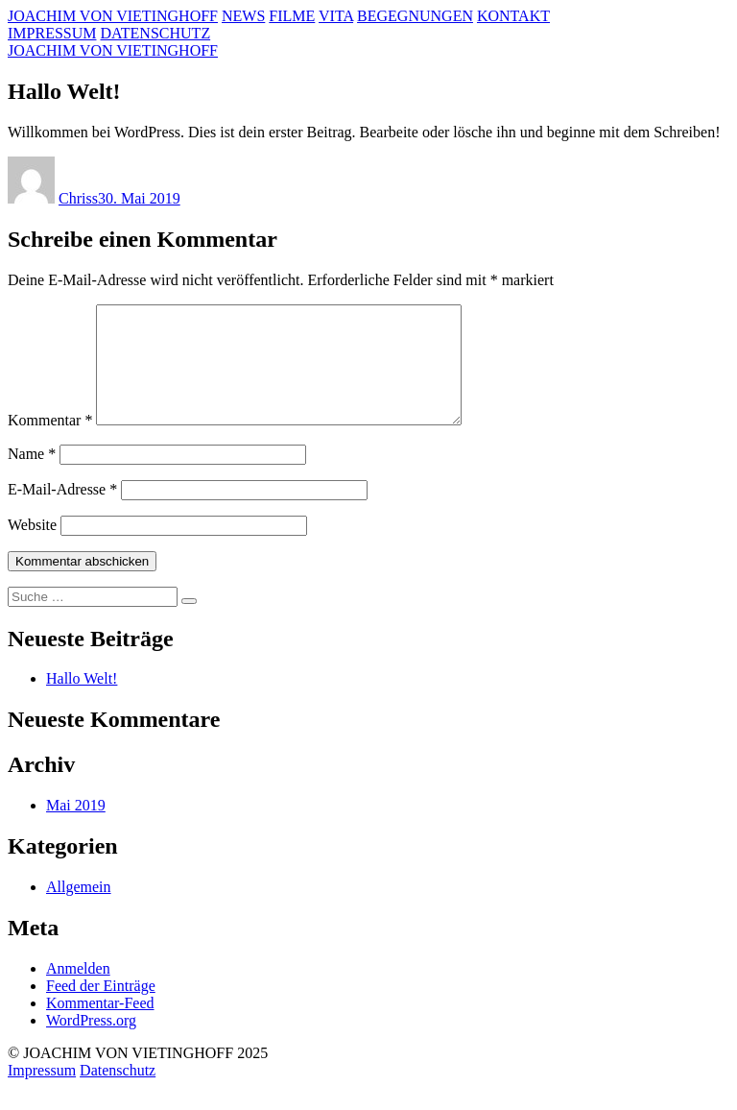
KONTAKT (513, 16)
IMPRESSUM (52, 33)
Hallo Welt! (81, 701)
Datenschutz (117, 1093)
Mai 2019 (76, 828)
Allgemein (78, 910)
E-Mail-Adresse (62, 512)
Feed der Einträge (100, 1009)
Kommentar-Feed (100, 1026)
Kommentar (50, 443)
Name (32, 477)
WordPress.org (91, 1043)
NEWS (243, 16)
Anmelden (78, 991)
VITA (336, 16)
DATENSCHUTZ (155, 33)
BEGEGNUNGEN (415, 16)
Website (32, 548)
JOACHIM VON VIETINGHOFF (113, 16)
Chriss (78, 198)
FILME (292, 16)
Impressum (42, 1093)
